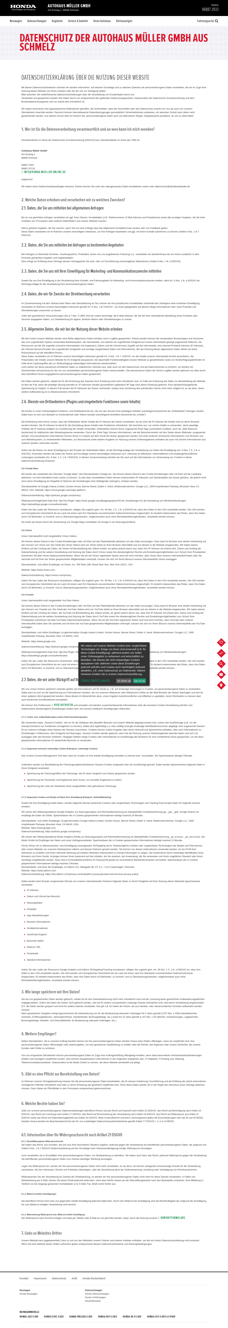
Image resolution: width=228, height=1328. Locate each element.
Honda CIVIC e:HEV (54, 1316)
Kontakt (24, 1278)
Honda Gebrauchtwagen (97, 1294)
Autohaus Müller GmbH (69, 6)
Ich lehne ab (124, 680)
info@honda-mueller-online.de (45, 172)
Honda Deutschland (93, 1278)
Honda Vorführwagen (95, 1297)
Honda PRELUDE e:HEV (80, 1316)
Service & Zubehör (78, 21)
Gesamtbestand (93, 1301)
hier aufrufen (63, 705)
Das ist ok (139, 680)
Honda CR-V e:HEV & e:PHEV (161, 1316)
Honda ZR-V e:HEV (132, 1316)
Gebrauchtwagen (36, 21)
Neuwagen (16, 21)
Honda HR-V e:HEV (107, 1316)
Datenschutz (59, 1278)
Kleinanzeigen (124, 21)
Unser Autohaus (102, 21)
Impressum (40, 1278)
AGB (74, 1278)
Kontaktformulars (173, 1218)
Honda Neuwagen (28, 1294)
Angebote (57, 21)
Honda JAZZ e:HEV (29, 1316)
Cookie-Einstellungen (95, 680)
